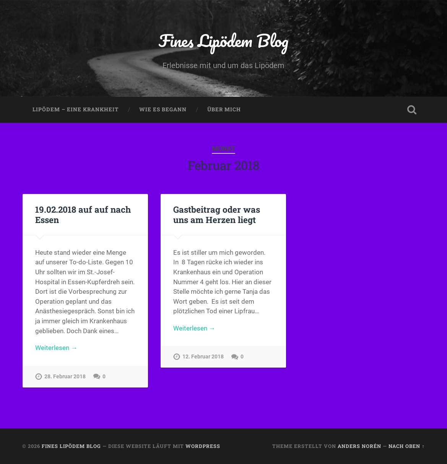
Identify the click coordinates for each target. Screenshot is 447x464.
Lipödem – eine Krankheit (76, 109)
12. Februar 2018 (203, 356)
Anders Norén (359, 446)
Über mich (224, 109)
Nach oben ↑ (406, 446)
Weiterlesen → (56, 348)
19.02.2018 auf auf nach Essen (83, 214)
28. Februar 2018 (65, 376)
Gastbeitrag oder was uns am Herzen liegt (216, 214)
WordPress (202, 446)
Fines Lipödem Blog (223, 40)
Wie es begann (163, 109)
